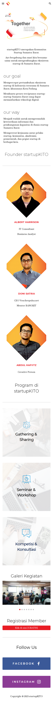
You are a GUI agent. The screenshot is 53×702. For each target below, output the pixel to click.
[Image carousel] (26, 595)
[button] (3, 3)
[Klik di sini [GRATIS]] (26, 628)
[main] (26, 56)
